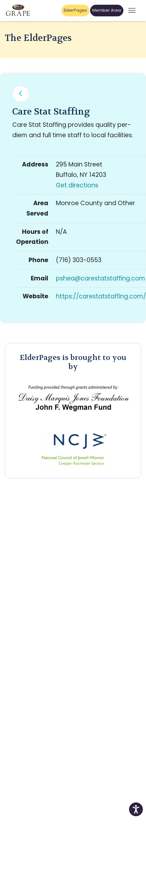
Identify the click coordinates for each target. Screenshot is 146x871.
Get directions (77, 185)
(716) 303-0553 (78, 260)
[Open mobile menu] (132, 11)
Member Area (106, 10)
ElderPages (75, 10)
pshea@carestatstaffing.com (100, 278)
